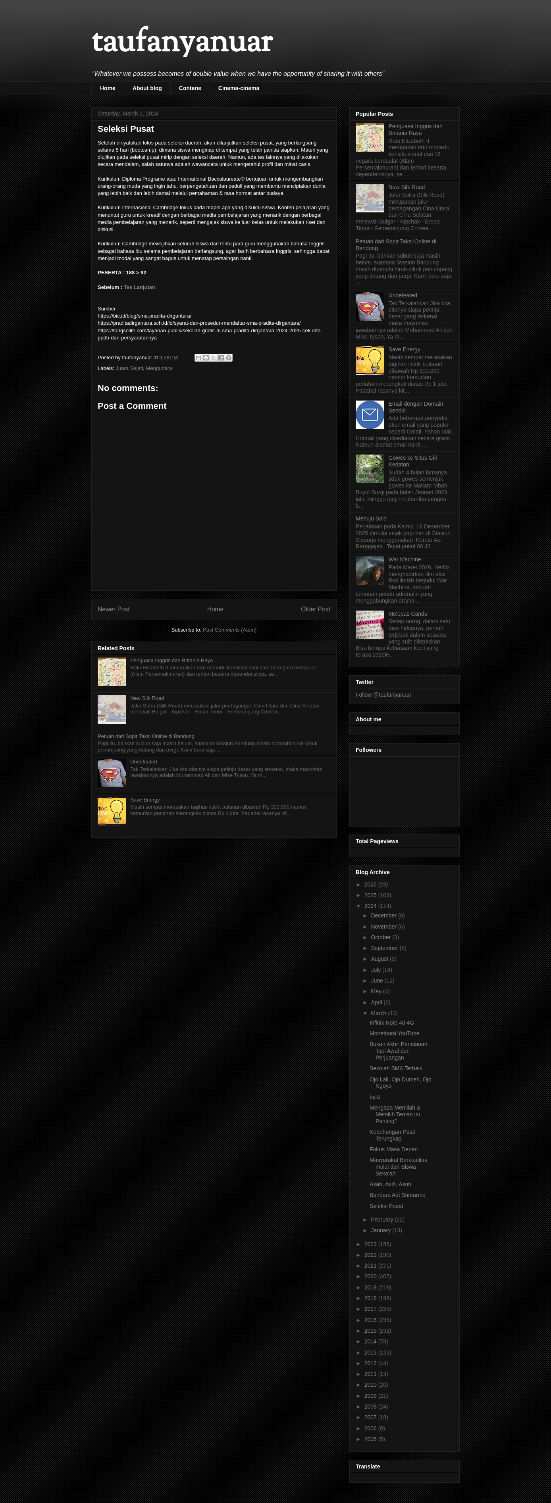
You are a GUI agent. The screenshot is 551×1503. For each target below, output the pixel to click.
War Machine (405, 559)
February (383, 1219)
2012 (371, 1363)
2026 (371, 884)
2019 (371, 1287)
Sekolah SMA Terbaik (396, 1068)
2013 (371, 1352)
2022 (371, 1255)
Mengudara (159, 368)
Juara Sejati (129, 368)
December (384, 915)
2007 (371, 1417)
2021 (371, 1265)
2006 (371, 1428)
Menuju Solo (371, 518)
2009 (371, 1396)
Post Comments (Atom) (229, 630)
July (376, 970)
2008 (371, 1406)
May (377, 991)
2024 (371, 906)
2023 (371, 1244)
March (379, 1013)
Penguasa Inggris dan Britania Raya (171, 660)
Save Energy (145, 800)
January (381, 1230)
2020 (371, 1276)
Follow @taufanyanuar (383, 695)
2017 (371, 1309)
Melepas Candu (408, 614)
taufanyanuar (181, 43)
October (381, 937)
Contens (190, 88)
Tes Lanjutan (139, 287)
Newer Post (114, 609)
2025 (371, 895)
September (385, 948)
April (377, 1002)
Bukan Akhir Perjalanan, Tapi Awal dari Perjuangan (399, 1051)
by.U (375, 1097)
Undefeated (143, 762)
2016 (371, 1320)
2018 (371, 1298)
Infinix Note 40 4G (392, 1022)
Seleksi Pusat (386, 1206)
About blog (147, 88)
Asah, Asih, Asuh (390, 1184)
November (384, 926)
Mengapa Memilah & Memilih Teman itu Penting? (395, 1114)
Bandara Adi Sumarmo (398, 1195)
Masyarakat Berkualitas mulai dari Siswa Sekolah (399, 1167)
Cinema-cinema (238, 88)
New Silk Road (147, 698)
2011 (371, 1374)
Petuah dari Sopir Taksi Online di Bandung (146, 736)
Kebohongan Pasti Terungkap (392, 1135)
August (380, 959)
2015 (371, 1331)
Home (108, 88)
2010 (371, 1385)
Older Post (315, 609)
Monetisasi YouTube (395, 1033)
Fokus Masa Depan (394, 1149)
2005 (371, 1439)
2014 (371, 1341)
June (377, 980)
